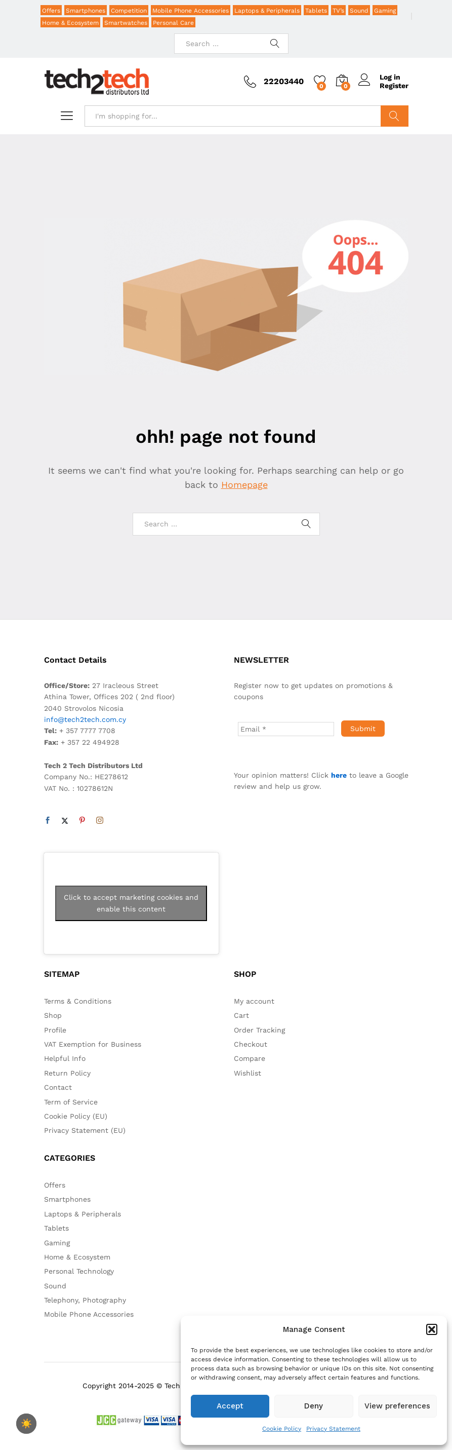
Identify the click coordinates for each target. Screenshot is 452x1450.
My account (254, 1001)
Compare (249, 1058)
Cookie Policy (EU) (75, 1116)
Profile (55, 1030)
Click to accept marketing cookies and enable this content (131, 903)
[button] (432, 1329)
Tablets (316, 10)
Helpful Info (65, 1058)
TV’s (338, 10)
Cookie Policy (281, 1428)
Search (394, 116)
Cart (241, 1015)
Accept (230, 1405)
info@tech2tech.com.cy (85, 719)
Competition (129, 10)
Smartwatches (125, 22)
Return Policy (67, 1073)
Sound (359, 10)
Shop (53, 1015)
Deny (313, 1405)
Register (394, 86)
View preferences (397, 1405)
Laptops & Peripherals (267, 10)
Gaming (385, 10)
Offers (51, 10)
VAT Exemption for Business (92, 1044)
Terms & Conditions (77, 1001)
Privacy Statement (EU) (85, 1130)
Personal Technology (79, 1271)
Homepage (244, 484)
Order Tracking (259, 1030)
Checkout (250, 1044)
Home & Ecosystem (70, 22)
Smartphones (85, 10)
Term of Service (71, 1102)
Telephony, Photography (85, 1300)
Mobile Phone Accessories (190, 10)
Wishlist (247, 1073)
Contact (58, 1087)
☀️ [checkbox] (26, 1424)
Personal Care (173, 22)
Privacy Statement (333, 1428)
